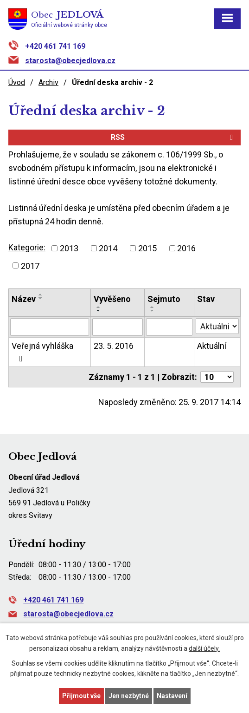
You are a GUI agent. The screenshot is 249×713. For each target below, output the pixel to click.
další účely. (204, 648)
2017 (30, 265)
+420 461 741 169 (55, 45)
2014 (108, 248)
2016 (186, 248)
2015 (147, 248)
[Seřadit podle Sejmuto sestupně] (152, 311)
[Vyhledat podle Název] (49, 327)
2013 (69, 248)
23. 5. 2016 (114, 346)
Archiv (48, 82)
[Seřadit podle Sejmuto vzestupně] (152, 307)
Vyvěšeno (112, 299)
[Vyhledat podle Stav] (217, 326)
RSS (173, 137)
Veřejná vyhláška (42, 352)
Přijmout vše (81, 696)
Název (24, 299)
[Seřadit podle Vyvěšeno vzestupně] (99, 307)
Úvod (16, 82)
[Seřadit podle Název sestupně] (41, 298)
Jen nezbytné (129, 696)
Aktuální (211, 346)
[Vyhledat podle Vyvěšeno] (117, 327)
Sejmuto (163, 299)
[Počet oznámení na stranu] (217, 377)
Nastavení (172, 696)
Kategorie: (26, 247)
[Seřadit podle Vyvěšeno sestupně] (99, 311)
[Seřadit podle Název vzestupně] (41, 294)
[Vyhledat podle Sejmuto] (169, 327)
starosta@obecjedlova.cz (70, 60)
